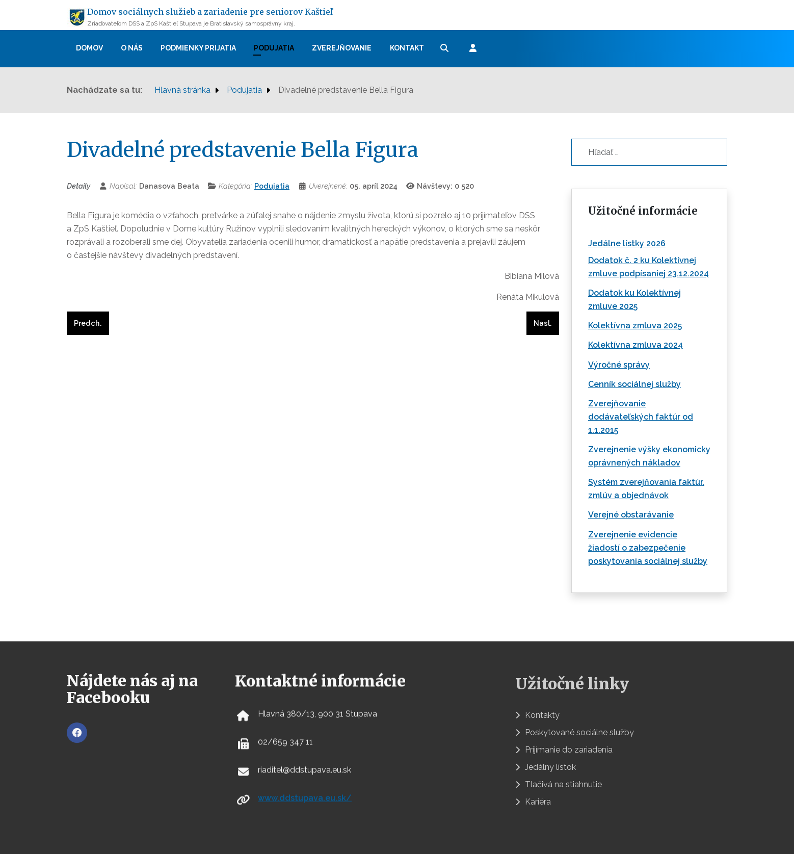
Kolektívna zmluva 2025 (635, 325)
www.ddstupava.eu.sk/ (305, 805)
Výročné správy (619, 365)
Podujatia (274, 48)
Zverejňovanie (342, 48)
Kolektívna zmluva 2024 (635, 345)
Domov (89, 48)
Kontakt (407, 48)
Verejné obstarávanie (631, 515)
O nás (132, 48)
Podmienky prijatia (198, 48)
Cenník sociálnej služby (634, 384)
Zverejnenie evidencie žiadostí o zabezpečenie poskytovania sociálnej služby (647, 548)
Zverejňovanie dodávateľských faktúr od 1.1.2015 (640, 417)
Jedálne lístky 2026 (627, 243)
